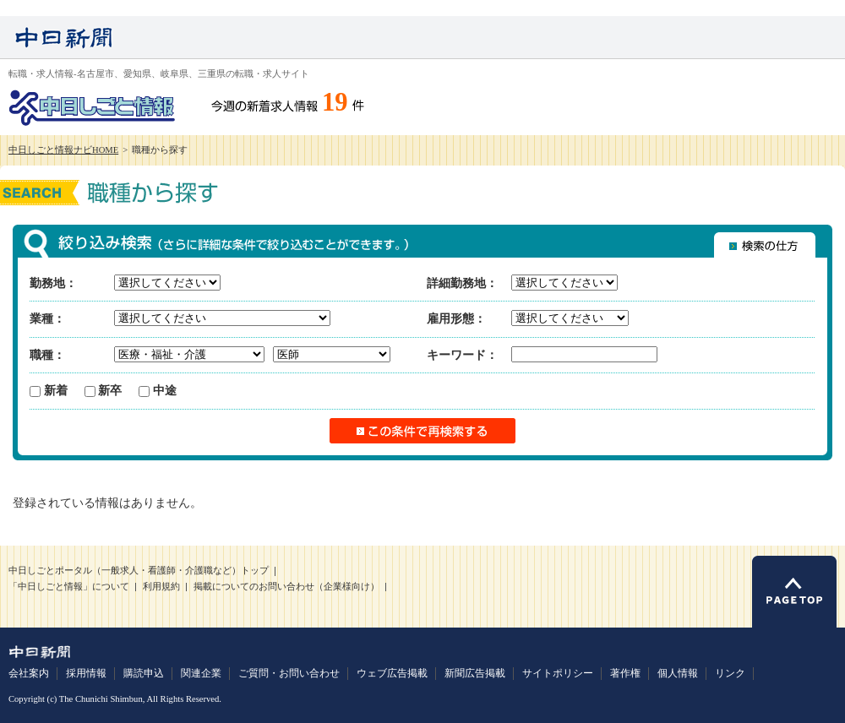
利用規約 (161, 586)
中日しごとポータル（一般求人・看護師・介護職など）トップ (138, 570)
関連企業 (201, 673)
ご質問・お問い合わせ (289, 673)
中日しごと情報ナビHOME (63, 150)
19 (335, 102)
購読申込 (143, 673)
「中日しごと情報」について (68, 586)
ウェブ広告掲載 (392, 673)
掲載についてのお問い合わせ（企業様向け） (286, 586)
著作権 (625, 673)
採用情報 (86, 673)
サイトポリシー (557, 673)
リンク (730, 673)
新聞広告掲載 (474, 673)
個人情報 (677, 673)
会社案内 (28, 673)
